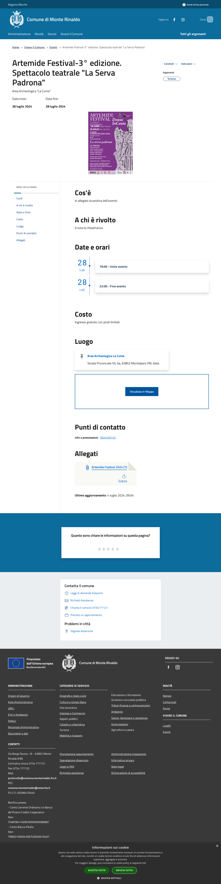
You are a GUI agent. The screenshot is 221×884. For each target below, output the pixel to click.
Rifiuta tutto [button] (124, 870)
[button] (111, 878)
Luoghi (167, 726)
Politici (12, 721)
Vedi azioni (189, 64)
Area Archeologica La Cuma (105, 356)
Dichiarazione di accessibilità (128, 773)
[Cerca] (209, 19)
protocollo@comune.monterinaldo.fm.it (32, 778)
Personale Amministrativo (23, 727)
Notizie (167, 696)
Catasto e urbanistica (72, 724)
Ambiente (117, 712)
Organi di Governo (18, 696)
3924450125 (108, 437)
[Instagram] (177, 19)
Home (15, 47)
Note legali (117, 766)
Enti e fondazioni (18, 715)
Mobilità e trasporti (71, 735)
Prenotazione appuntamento (76, 754)
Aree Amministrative (20, 702)
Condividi (171, 64)
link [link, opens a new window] (144, 863)
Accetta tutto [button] (97, 870)
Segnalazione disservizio (74, 760)
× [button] (217, 846)
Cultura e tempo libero (73, 702)
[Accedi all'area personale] (195, 5)
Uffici (11, 708)
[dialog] (110, 863)
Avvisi (166, 708)
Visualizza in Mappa (142, 391)
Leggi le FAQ (67, 766)
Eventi (53, 47)
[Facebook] (169, 19)
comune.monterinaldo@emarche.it (29, 788)
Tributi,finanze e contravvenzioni (130, 705)
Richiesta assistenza (72, 773)
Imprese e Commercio (72, 713)
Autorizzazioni (119, 724)
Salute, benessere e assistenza (129, 718)
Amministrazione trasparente (128, 754)
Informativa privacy (122, 760)
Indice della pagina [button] (26, 187)
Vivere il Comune (34, 47)
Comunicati (169, 702)
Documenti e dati (18, 733)
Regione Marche (17, 4)
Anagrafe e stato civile (73, 696)
